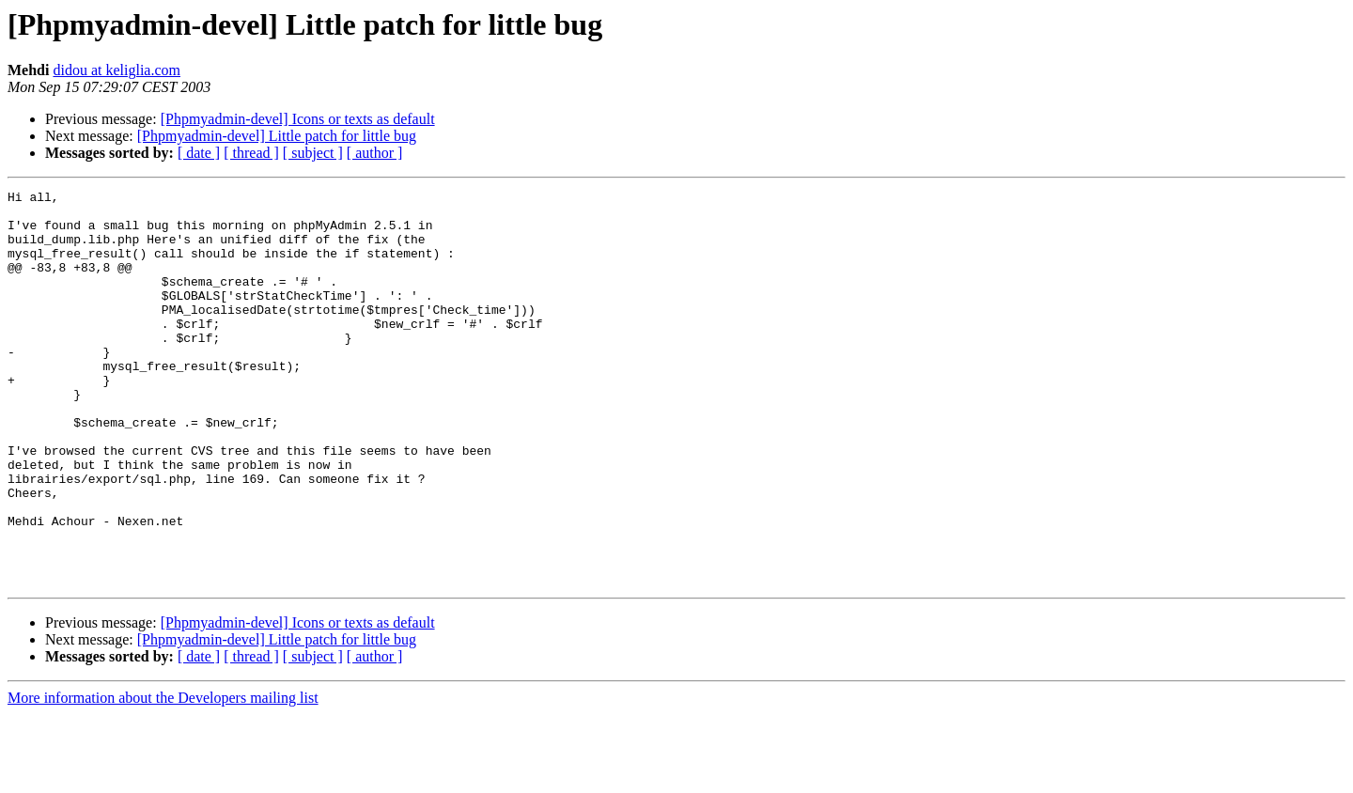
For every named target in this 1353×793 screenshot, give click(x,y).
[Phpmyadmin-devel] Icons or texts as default (298, 119)
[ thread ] (251, 153)
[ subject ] (313, 153)
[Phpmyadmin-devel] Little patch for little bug (276, 136)
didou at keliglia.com (116, 70)
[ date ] (199, 153)
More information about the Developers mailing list (163, 777)
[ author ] (375, 153)
